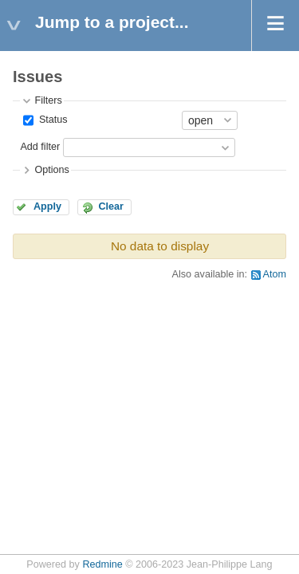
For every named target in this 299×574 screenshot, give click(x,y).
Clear (111, 206)
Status (51, 119)
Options (51, 169)
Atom (274, 274)
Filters (47, 100)
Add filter (40, 146)
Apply (47, 206)
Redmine (102, 564)
